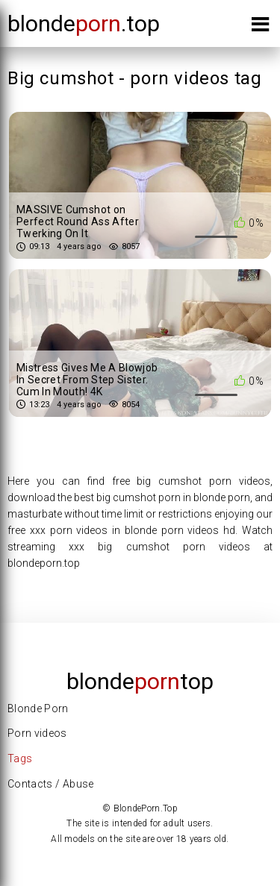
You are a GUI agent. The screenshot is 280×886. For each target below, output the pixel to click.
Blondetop (140, 681)
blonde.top (83, 23)
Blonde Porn (38, 708)
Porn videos (37, 733)
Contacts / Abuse (50, 784)
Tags (19, 758)
